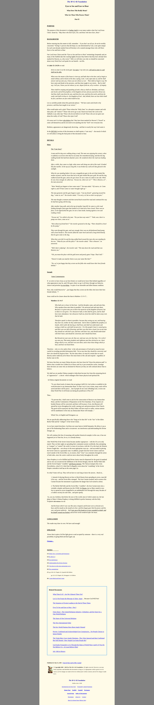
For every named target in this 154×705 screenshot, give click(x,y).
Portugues (87, 690)
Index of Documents (81, 693)
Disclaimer (71, 697)
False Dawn (56, 612)
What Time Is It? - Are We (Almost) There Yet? (68, 594)
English (74, 690)
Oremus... (50, 541)
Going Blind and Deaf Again (56, 578)
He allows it (52, 556)
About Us (77, 697)
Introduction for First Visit (69, 686)
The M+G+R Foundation (77, 2)
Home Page (67, 690)
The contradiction (53, 569)
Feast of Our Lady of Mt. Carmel (72, 663)
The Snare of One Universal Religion (64, 618)
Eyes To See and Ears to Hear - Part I (64, 607)
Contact (84, 697)
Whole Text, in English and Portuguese (59, 553)
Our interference (53, 560)
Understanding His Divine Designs (58, 563)
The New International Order (62, 623)
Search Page (70, 693)
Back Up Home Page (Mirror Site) (77, 700)
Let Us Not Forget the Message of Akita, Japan (67, 598)
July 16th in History (59, 651)
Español (80, 690)
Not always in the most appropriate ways (60, 566)
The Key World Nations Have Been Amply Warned (69, 627)
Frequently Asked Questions (84, 686)
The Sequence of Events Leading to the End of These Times (72, 603)
